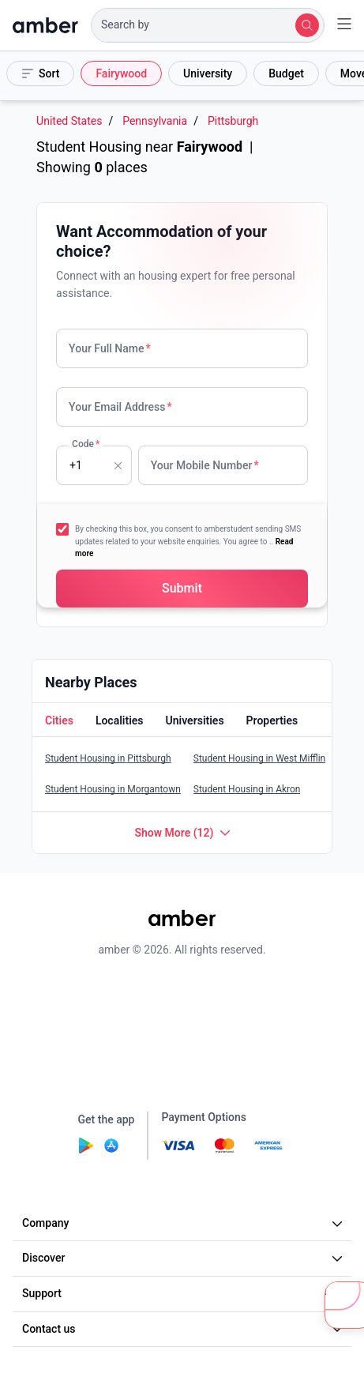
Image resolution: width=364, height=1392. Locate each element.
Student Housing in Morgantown (113, 789)
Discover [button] (184, 1257)
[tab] (57, 722)
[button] (208, 25)
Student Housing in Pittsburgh (108, 758)
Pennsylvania (154, 121)
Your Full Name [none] (110, 348)
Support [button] (184, 1293)
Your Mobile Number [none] (205, 465)
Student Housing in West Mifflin (259, 758)
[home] (45, 25)
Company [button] (184, 1223)
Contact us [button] (184, 1328)
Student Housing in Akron (247, 789)
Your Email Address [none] (120, 407)
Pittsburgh (233, 121)
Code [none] (85, 444)
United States (69, 121)
